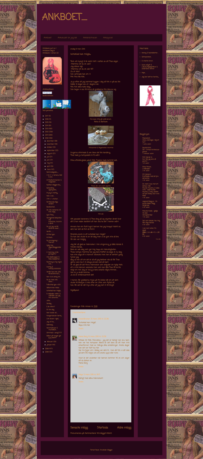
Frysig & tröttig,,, (52, 193)
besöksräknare (48, 96)
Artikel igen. (50, 234)
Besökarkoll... (50, 207)
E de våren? (50, 307)
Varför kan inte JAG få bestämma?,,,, (53, 273)
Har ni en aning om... (53, 277)
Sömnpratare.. (146, 57)
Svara (81, 328)
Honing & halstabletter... (150, 53)
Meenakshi (146, 138)
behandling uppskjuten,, (51, 189)
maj (48, 163)
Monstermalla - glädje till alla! (150, 212)
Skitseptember (147, 215)
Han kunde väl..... (52, 313)
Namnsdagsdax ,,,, (52, 172)
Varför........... (50, 231)
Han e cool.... (50, 196)
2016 (47, 119)
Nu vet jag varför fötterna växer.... (53, 227)
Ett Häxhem (146, 174)
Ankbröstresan (90, 37)
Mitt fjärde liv (147, 157)
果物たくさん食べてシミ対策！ (151, 233)
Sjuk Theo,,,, (50, 215)
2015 (47, 122)
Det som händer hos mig (151, 221)
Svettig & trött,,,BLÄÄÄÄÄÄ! (53, 268)
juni (48, 160)
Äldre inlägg (124, 428)
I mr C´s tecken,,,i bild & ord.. (54, 176)
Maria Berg (83, 336)
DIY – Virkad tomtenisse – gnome (151, 151)
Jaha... (48, 300)
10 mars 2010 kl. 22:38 (97, 336)
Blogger (110, 450)
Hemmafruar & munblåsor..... (52, 329)
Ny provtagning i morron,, (52, 241)
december (50, 141)
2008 (47, 352)
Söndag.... (49, 303)
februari (50, 342)
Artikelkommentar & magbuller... (53, 181)
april (48, 166)
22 (57, 53)
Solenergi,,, (49, 325)
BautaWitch (146, 148)
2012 (47, 132)
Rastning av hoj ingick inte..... (54, 263)
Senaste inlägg (79, 428)
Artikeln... (49, 237)
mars (49, 169)
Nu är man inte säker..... (51, 281)
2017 (47, 116)
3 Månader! (146, 169)
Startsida (102, 428)
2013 (47, 129)
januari (49, 345)
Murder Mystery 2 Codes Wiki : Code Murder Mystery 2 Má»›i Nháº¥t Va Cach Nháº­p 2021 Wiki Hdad (150, 192)
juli (48, 157)
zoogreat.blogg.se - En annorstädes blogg (149, 202)
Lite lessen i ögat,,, (52, 319)
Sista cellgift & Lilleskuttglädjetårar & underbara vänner (150, 67)
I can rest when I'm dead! (149, 229)
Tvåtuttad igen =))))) (53, 285)
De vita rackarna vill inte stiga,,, (53, 211)
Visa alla (158, 239)
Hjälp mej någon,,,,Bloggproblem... (53, 247)
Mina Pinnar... (147, 167)
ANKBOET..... (64, 17)
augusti (50, 154)
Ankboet (48, 37)
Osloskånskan (84, 319)
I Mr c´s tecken (52, 199)
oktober (50, 147)
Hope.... (144, 73)
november (51, 144)
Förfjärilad (145, 205)
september (51, 150)
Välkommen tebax (52, 288)
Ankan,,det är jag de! (67, 37)
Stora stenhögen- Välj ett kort (150, 141)
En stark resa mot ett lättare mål (150, 185)
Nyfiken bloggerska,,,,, (53, 185)
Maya (81, 374)
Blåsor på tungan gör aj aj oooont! (53, 337)
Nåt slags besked (148, 223)
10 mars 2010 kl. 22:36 (100, 319)
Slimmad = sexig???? (54, 333)
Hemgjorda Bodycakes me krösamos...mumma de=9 (54, 221)
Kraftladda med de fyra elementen (150, 177)
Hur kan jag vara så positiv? (149, 160)
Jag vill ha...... (50, 322)
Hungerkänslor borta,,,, (54, 316)
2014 (47, 125)
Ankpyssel (108, 37)
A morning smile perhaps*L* (52, 253)
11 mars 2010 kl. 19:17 (92, 374)
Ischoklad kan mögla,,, (53, 291)
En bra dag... (50, 310)
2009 (47, 349)
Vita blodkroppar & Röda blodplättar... (53, 258)
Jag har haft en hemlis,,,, (150, 77)
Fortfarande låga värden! (52, 203)
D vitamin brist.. (147, 61)
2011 (46, 135)
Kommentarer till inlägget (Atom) (98, 433)
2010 (47, 138)
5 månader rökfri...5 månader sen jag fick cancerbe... (53, 296)
